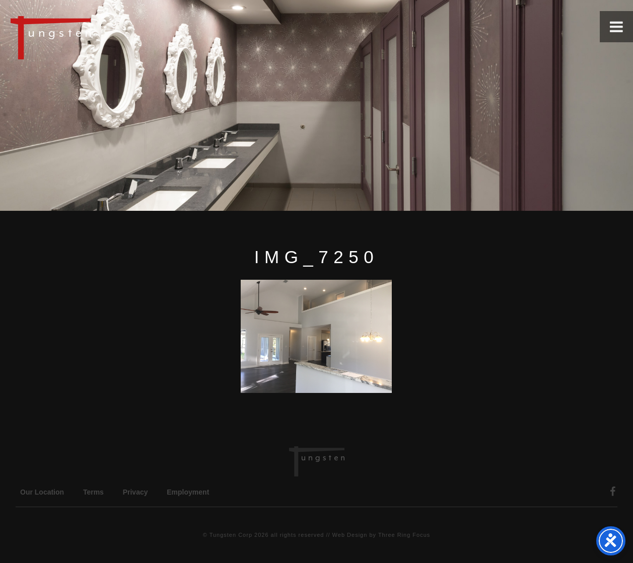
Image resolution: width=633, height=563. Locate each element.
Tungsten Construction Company (85, 37)
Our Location (42, 492)
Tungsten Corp (230, 535)
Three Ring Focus (404, 535)
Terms (93, 492)
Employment (188, 492)
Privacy (135, 492)
